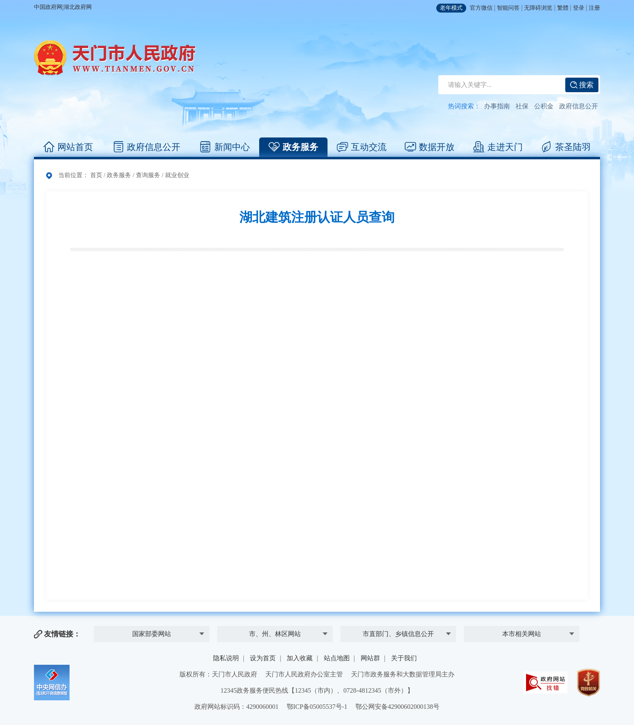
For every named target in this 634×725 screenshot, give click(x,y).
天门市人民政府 (115, 57)
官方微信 (481, 8)
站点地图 (337, 658)
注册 (594, 8)
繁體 (562, 8)
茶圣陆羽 (566, 147)
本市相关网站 (521, 633)
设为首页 (263, 658)
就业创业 (177, 175)
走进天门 (498, 147)
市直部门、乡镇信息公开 (398, 633)
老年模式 (451, 8)
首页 (96, 175)
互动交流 (362, 147)
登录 (578, 8)
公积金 (544, 106)
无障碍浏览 (538, 8)
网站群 (370, 658)
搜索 (582, 85)
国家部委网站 (151, 633)
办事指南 (497, 106)
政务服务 (293, 147)
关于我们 (404, 658)
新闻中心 (225, 147)
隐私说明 (226, 658)
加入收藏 (300, 658)
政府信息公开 (578, 106)
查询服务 (148, 175)
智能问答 (508, 8)
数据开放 (429, 147)
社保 (522, 106)
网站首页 (68, 147)
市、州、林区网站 (275, 633)
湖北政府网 (77, 7)
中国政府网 (48, 7)
